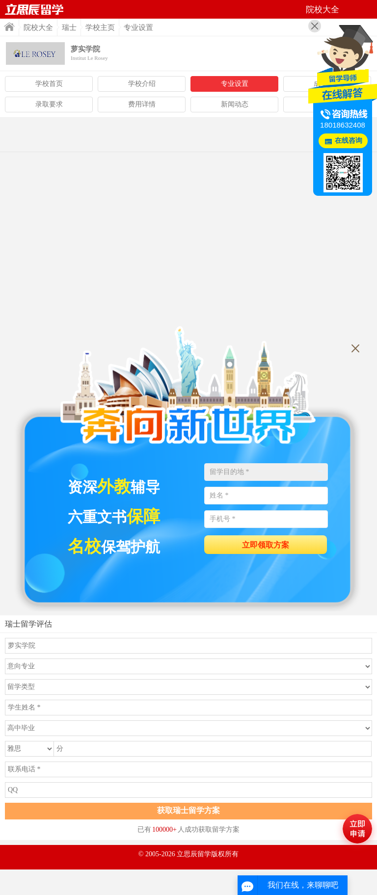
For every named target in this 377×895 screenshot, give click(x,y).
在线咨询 (348, 140)
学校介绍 (142, 83)
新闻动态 (234, 104)
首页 (34, 9)
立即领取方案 (265, 545)
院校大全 (38, 27)
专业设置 (234, 83)
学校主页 (100, 27)
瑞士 (69, 27)
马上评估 (357, 828)
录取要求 (49, 104)
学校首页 (49, 83)
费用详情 (142, 104)
